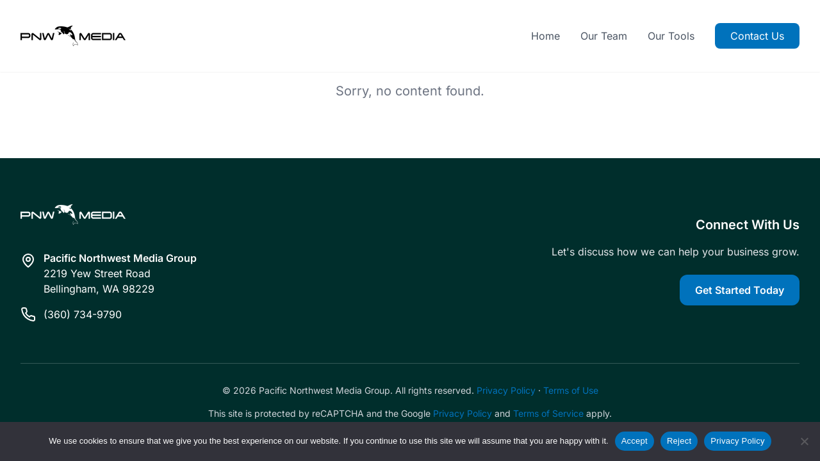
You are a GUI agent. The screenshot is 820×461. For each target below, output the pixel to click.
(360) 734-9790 (83, 314)
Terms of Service (548, 413)
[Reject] (804, 441)
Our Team (603, 35)
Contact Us (757, 35)
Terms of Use (570, 390)
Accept (634, 441)
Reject (679, 441)
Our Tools (671, 35)
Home (545, 35)
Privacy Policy (506, 390)
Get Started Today (739, 290)
